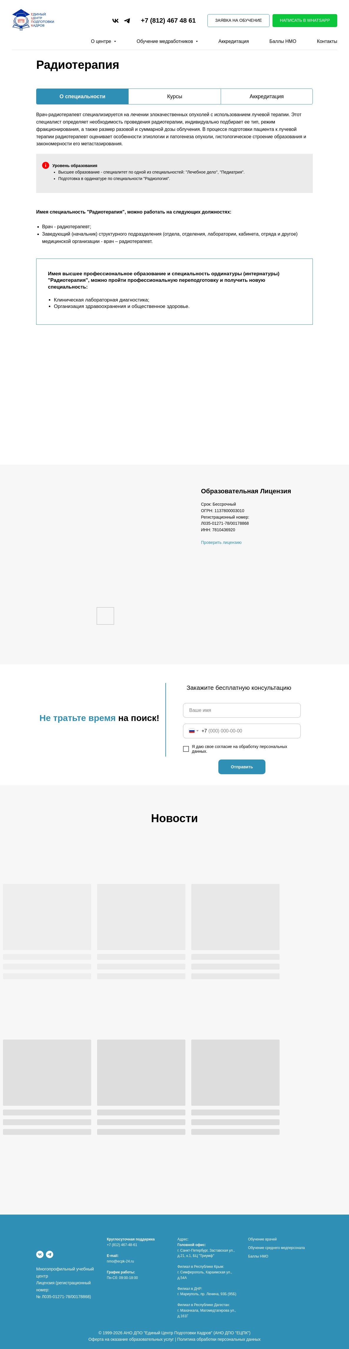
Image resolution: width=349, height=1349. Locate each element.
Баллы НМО (283, 41)
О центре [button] (101, 41)
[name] (242, 710)
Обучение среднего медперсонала (276, 1248)
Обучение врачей (262, 1239)
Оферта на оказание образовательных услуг (131, 1339)
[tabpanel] (174, 126)
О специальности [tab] (82, 96)
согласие (224, 746)
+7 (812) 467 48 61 (168, 20)
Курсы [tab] (174, 96)
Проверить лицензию (221, 542)
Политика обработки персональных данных (218, 1339)
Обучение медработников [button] (165, 41)
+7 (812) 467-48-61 (122, 1245)
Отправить (242, 767)
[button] (238, 20)
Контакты (327, 41)
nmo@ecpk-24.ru (120, 1261)
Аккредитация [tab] (267, 96)
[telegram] (127, 20)
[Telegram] (49, 1254)
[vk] (115, 20)
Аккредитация (233, 41)
